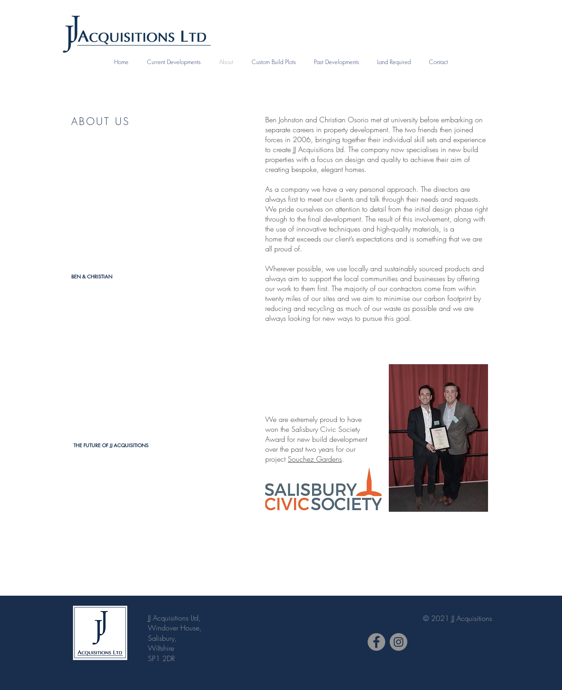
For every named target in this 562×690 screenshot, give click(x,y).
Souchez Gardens (315, 459)
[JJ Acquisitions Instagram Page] (398, 642)
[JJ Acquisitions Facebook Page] (376, 642)
